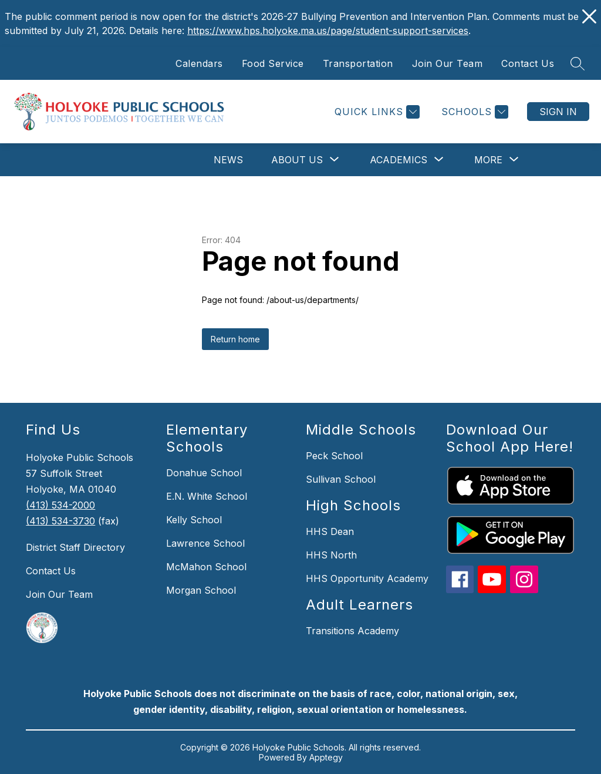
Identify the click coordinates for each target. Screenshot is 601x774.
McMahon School (206, 567)
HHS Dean (330, 531)
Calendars (199, 63)
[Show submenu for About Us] (297, 160)
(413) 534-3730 (60, 521)
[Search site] (577, 63)
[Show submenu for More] (488, 160)
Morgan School (201, 590)
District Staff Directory (75, 547)
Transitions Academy (352, 631)
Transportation (358, 63)
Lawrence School (205, 543)
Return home (235, 339)
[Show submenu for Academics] (398, 160)
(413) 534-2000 (60, 505)
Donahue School (204, 473)
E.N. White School (206, 496)
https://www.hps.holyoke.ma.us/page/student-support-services (327, 30)
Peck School (334, 456)
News (228, 160)
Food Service (273, 63)
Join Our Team (447, 63)
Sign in (558, 111)
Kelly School (194, 520)
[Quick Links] (376, 112)
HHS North (331, 555)
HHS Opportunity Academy (367, 578)
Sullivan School (341, 479)
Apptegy (326, 757)
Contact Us (527, 63)
